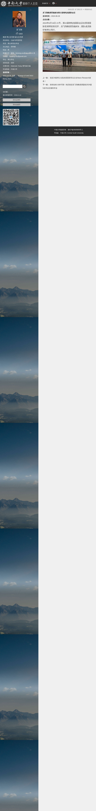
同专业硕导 (16, 104)
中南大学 (63, 133)
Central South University (75, 133)
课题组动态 (88, 9)
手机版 (56, 133)
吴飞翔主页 (78, 9)
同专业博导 (16, 100)
